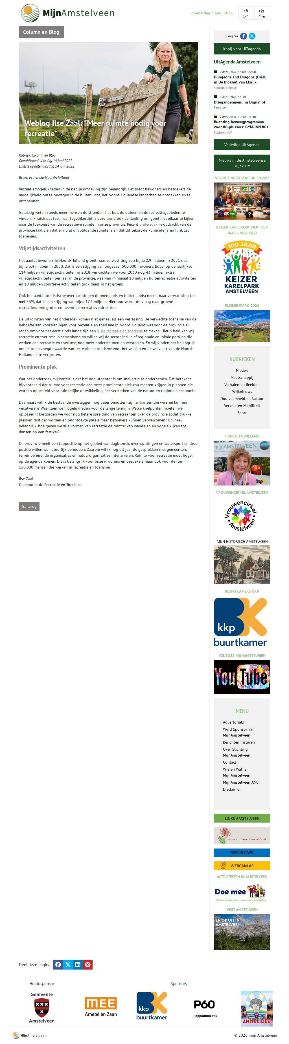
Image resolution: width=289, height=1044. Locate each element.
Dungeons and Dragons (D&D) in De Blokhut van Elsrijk (240, 79)
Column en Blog (44, 155)
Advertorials (233, 722)
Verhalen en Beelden (242, 384)
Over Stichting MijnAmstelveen (236, 752)
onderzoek (148, 224)
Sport (242, 412)
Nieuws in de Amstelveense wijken (242, 163)
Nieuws (242, 370)
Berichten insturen (239, 742)
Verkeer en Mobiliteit (242, 405)
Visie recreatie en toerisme (120, 330)
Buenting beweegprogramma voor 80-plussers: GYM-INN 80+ (241, 124)
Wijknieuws (242, 391)
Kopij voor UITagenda (242, 48)
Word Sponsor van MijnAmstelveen (239, 732)
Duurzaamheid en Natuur (242, 398)
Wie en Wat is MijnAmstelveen (236, 772)
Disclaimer (232, 789)
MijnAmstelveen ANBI (241, 782)
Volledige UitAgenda (242, 144)
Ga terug (29, 506)
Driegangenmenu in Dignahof (239, 102)
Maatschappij (242, 377)
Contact (229, 762)
